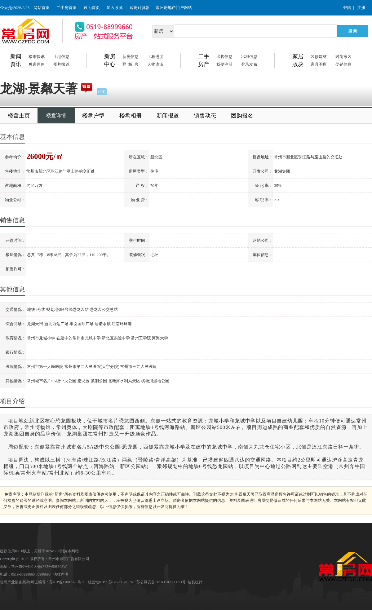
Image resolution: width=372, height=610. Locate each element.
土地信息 (61, 56)
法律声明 (60, 574)
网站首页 (41, 7)
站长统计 (195, 582)
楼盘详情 (56, 115)
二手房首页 (66, 7)
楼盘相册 (130, 116)
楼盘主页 (19, 116)
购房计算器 (140, 7)
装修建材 (319, 56)
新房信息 (130, 56)
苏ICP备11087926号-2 (66, 582)
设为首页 (92, 7)
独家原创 (37, 64)
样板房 (131, 64)
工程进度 (155, 56)
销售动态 (205, 116)
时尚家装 (343, 56)
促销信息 (343, 64)
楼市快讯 (37, 56)
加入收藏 (115, 7)
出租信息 (249, 56)
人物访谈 (155, 64)
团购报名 (242, 116)
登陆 (347, 7)
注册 (361, 7)
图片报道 (61, 64)
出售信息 (224, 56)
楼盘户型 (93, 116)
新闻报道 (168, 116)
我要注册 (224, 64)
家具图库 (319, 64)
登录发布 (249, 64)
